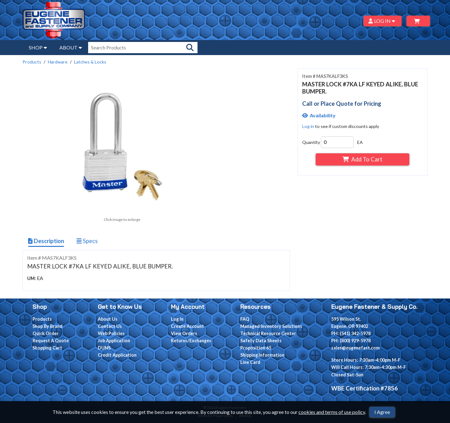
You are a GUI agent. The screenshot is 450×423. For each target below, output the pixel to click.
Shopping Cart (47, 347)
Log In (177, 319)
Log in (308, 126)
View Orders (184, 333)
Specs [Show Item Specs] (87, 240)
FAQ (244, 319)
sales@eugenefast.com (355, 347)
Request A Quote (50, 340)
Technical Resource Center (268, 333)
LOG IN (382, 21)
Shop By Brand (47, 326)
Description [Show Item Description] (46, 240)
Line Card (250, 362)
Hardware (58, 61)
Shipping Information (262, 355)
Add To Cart (362, 159)
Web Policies (111, 333)
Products (31, 61)
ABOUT (70, 47)
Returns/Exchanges (191, 340)
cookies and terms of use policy (331, 412)
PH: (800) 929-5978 (351, 340)
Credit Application (117, 355)
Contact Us (110, 326)
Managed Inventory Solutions (271, 326)
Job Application (114, 340)
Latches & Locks (90, 61)
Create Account (187, 326)
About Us (108, 319)
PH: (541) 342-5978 (351, 333)
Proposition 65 (255, 347)
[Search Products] (190, 47)
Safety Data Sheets (261, 340)
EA (360, 142)
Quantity (311, 142)
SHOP (38, 47)
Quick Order (45, 333)
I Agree (382, 412)
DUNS (104, 347)
